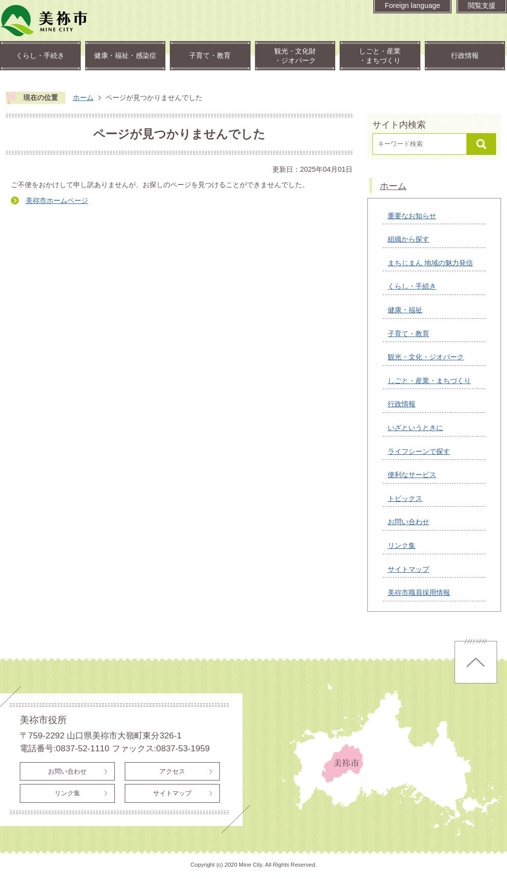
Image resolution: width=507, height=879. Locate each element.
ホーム (83, 97)
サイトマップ (408, 569)
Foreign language (412, 5)
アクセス (172, 771)
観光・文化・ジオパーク (426, 357)
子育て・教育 (210, 55)
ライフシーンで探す (419, 451)
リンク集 (401, 545)
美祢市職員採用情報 (419, 592)
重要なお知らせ (412, 216)
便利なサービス (412, 475)
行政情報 (465, 55)
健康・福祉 (405, 310)
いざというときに (415, 428)
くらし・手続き (40, 55)
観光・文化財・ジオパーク (295, 55)
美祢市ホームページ (57, 200)
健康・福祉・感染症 (125, 55)
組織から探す (408, 239)
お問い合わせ (408, 522)
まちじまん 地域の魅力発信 (430, 263)
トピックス (405, 498)
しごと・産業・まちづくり (380, 55)
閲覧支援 (482, 5)
